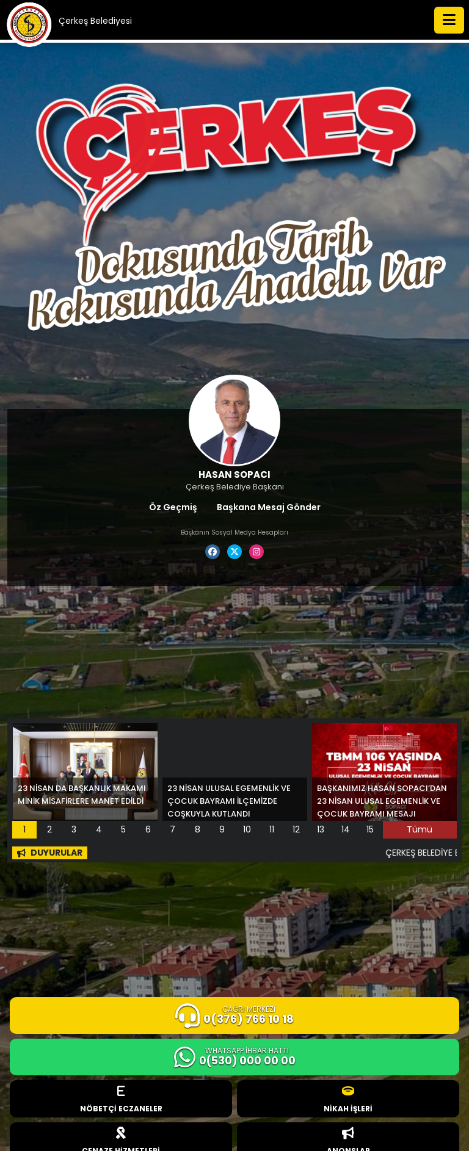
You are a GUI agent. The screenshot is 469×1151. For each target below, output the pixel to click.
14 (345, 829)
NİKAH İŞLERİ (348, 1099)
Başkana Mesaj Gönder (269, 507)
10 (247, 829)
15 (370, 829)
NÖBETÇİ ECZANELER (121, 1099)
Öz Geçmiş (173, 507)
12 (296, 829)
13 (320, 829)
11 (271, 829)
